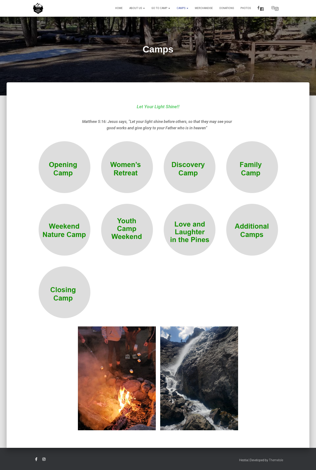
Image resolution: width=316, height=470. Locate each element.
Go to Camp (160, 8)
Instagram (277, 9)
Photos (246, 8)
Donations (226, 8)
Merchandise (204, 8)
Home (119, 8)
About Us (137, 8)
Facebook (262, 9)
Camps (182, 8)
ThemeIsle (276, 460)
